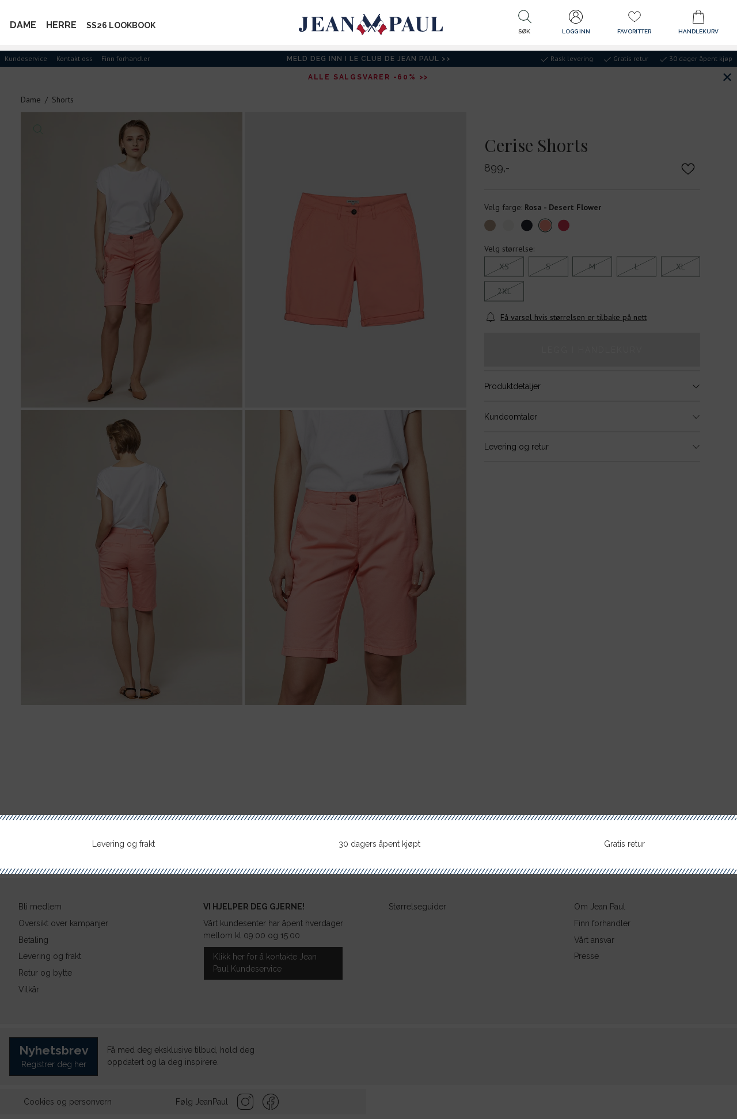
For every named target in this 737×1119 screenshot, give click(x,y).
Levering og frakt (123, 843)
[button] (524, 24)
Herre (61, 25)
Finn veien (675, 416)
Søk (686, 243)
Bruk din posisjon (568, 277)
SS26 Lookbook (120, 25)
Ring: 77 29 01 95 (663, 712)
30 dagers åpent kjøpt (379, 843)
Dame (23, 25)
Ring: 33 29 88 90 (663, 507)
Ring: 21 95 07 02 (663, 399)
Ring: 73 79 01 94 (663, 616)
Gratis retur (624, 843)
